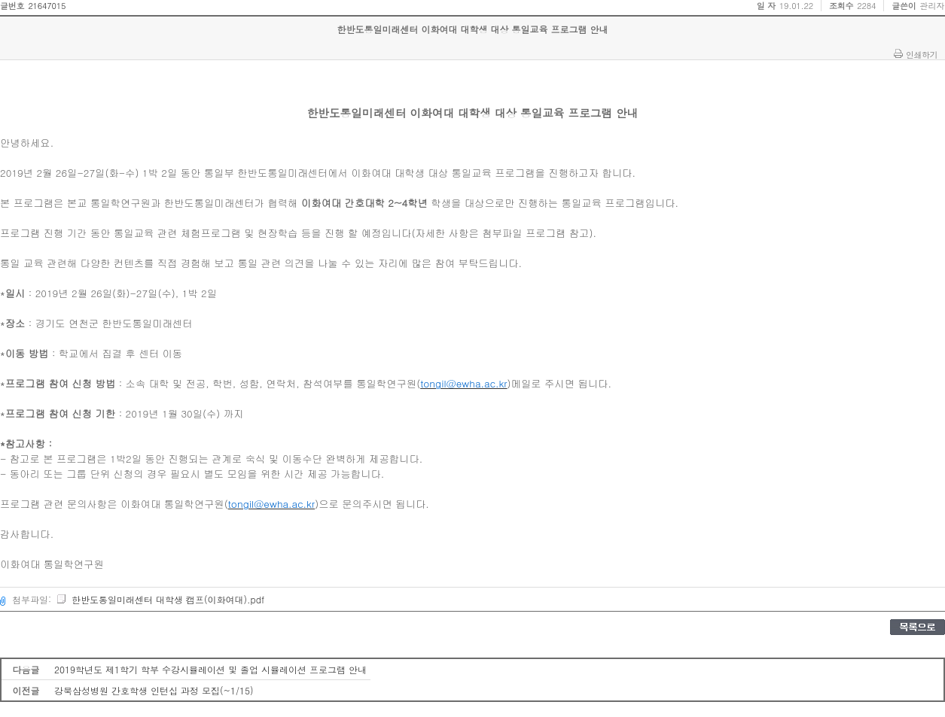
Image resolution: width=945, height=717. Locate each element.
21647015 (47, 5)
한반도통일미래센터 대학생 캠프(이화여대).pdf (160, 599)
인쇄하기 (921, 54)
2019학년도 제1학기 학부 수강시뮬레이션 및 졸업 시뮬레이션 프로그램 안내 (210, 669)
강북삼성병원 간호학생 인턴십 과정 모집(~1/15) (154, 690)
